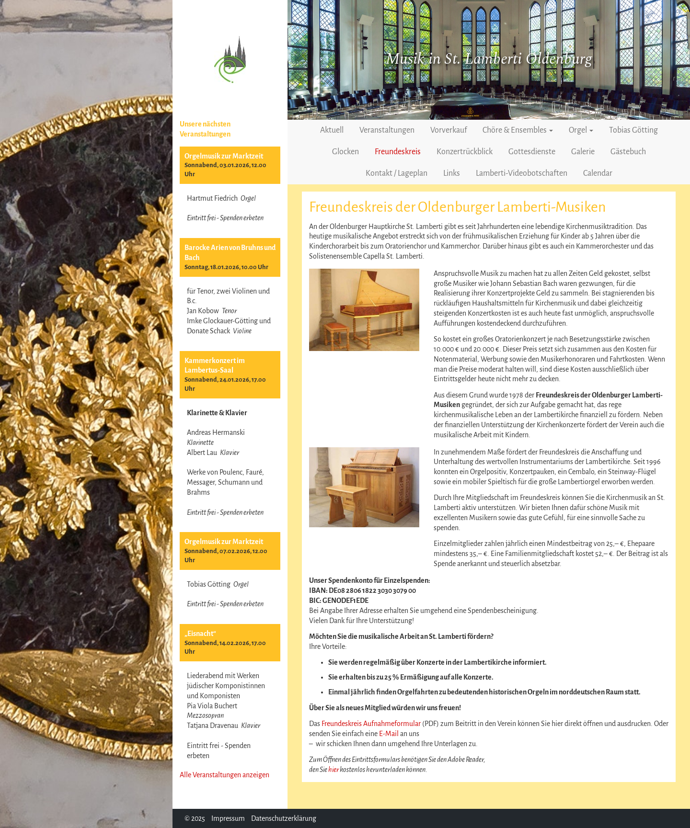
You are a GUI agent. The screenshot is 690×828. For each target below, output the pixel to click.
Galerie (583, 151)
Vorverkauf (448, 130)
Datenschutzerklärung (283, 818)
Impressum (228, 818)
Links (451, 173)
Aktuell (332, 130)
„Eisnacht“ (200, 633)
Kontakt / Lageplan (396, 173)
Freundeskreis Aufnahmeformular (371, 723)
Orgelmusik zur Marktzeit (223, 156)
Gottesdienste (531, 151)
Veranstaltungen (386, 130)
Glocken (345, 151)
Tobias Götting (633, 130)
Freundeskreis (398, 151)
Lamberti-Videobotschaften (521, 173)
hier (333, 769)
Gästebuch (628, 151)
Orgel (581, 130)
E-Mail (389, 733)
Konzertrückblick (465, 151)
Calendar (597, 173)
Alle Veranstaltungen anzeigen (224, 775)
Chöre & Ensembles (518, 130)
